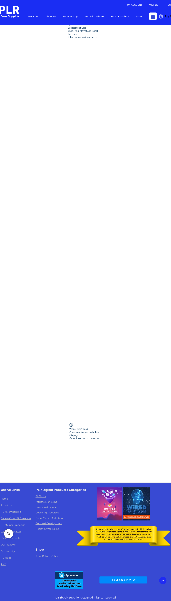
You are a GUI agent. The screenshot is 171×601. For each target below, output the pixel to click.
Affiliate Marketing (46, 501)
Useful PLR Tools (10, 538)
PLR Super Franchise (13, 524)
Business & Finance (47, 507)
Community (8, 551)
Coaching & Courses (47, 512)
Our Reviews (8, 544)
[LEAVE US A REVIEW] (123, 579)
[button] (153, 16)
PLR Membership (11, 511)
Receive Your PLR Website (16, 518)
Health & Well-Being (47, 528)
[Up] (162, 580)
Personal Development (49, 523)
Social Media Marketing (49, 518)
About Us (6, 505)
